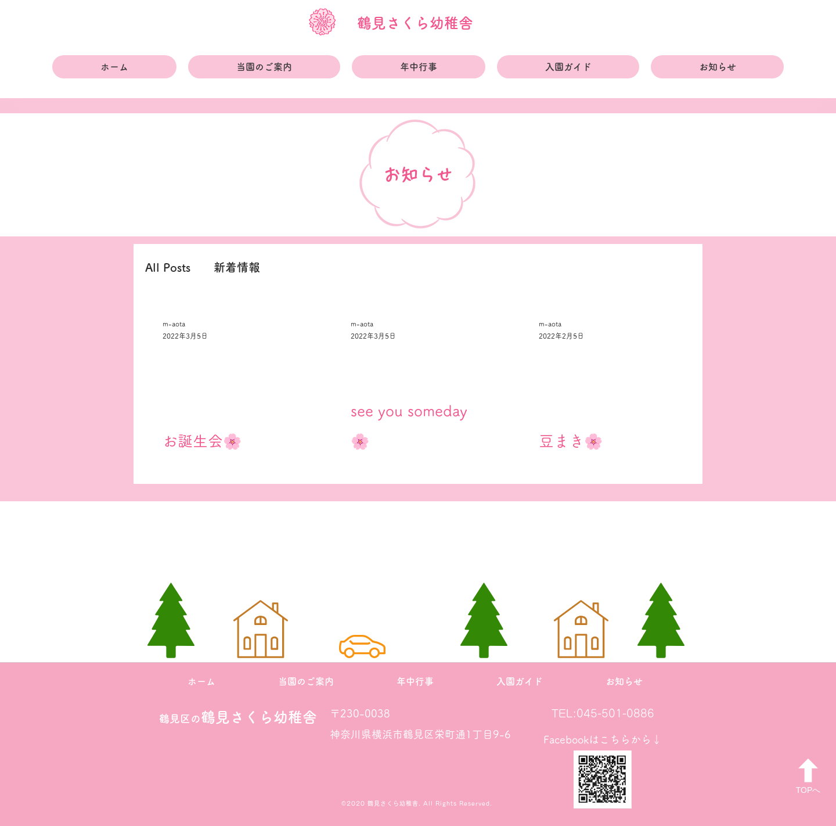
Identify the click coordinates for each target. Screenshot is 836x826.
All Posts (167, 267)
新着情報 (237, 267)
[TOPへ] (808, 776)
